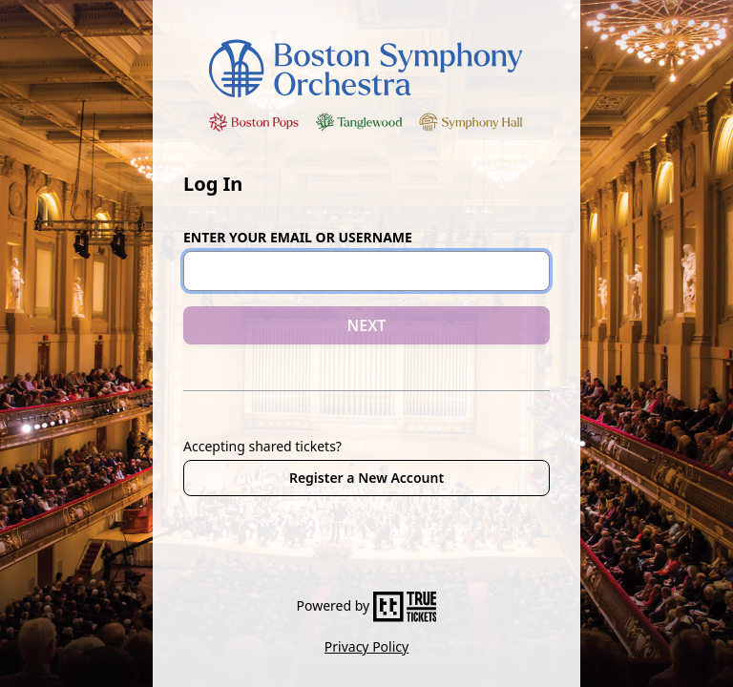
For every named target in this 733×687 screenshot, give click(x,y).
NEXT (367, 325)
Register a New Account (366, 477)
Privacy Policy (366, 646)
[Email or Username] (366, 271)
